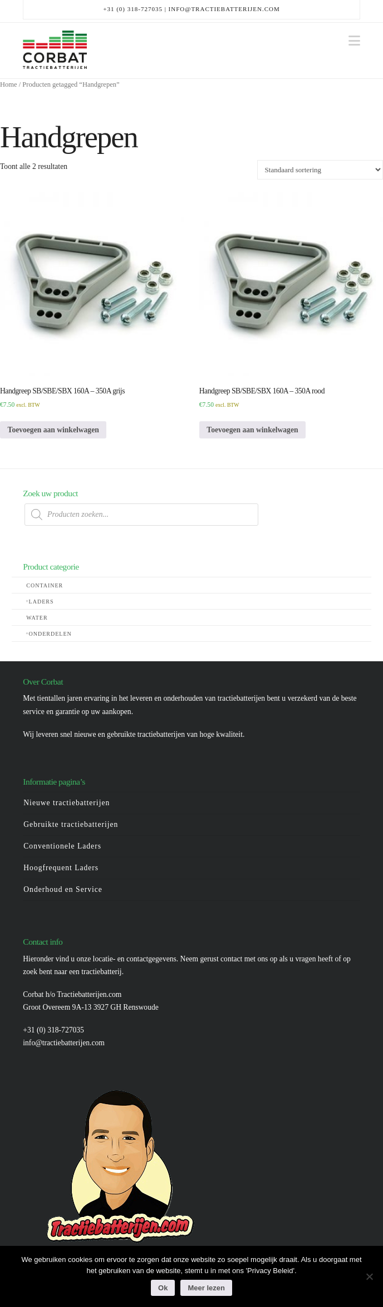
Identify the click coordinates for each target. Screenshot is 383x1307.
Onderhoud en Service (62, 889)
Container (44, 585)
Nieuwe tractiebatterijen (66, 803)
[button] (354, 41)
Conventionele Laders (62, 846)
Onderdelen (50, 634)
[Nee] (369, 1276)
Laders (41, 601)
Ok (163, 1288)
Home (8, 84)
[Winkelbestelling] (320, 169)
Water (36, 618)
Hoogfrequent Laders (61, 868)
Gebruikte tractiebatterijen (70, 824)
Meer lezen (206, 1288)
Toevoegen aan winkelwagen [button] (53, 430)
